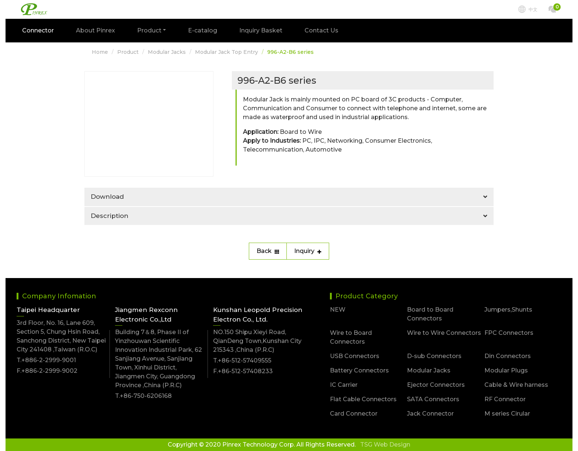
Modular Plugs (506, 370)
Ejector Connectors (436, 384)
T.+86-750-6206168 (143, 395)
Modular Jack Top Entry (226, 52)
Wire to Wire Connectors (444, 332)
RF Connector (505, 399)
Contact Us (321, 30)
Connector (38, 30)
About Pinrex (95, 30)
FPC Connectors (508, 332)
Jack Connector (430, 413)
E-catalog (202, 30)
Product (128, 52)
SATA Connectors (433, 399)
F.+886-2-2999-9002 (47, 370)
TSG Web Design (385, 444)
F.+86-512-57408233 (243, 371)
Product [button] (149, 30)
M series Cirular (507, 413)
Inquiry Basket (260, 30)
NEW (337, 309)
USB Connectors (354, 356)
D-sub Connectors (434, 356)
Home (100, 52)
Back (268, 250)
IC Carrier (344, 384)
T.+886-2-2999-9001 (46, 360)
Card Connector (353, 413)
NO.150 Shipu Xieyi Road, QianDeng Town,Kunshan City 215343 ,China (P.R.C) (257, 341)
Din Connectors (507, 356)
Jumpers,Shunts (508, 309)
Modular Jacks (167, 52)
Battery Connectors (359, 370)
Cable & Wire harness (516, 384)
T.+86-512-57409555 (242, 360)
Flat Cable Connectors (363, 399)
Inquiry (307, 250)
